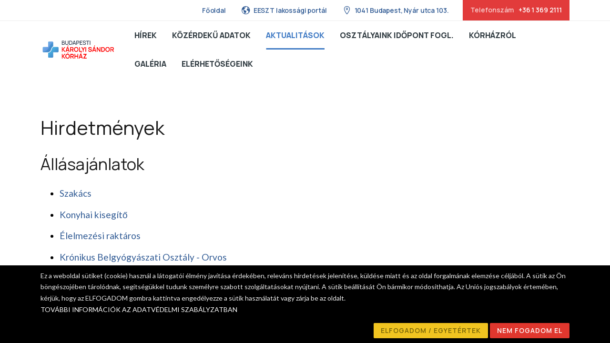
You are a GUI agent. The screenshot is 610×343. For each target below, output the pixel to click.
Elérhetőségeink (217, 64)
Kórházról (492, 35)
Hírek (145, 35)
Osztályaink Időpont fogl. (397, 35)
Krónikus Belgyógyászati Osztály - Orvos (143, 257)
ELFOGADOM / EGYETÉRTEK (431, 330)
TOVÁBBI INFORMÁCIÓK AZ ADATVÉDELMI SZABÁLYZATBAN (139, 309)
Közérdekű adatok (211, 35)
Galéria (150, 64)
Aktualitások (295, 35)
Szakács (76, 193)
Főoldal (214, 10)
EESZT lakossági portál (284, 10)
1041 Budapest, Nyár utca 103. (395, 10)
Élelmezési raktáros (100, 235)
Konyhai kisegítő (94, 214)
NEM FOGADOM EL (529, 330)
